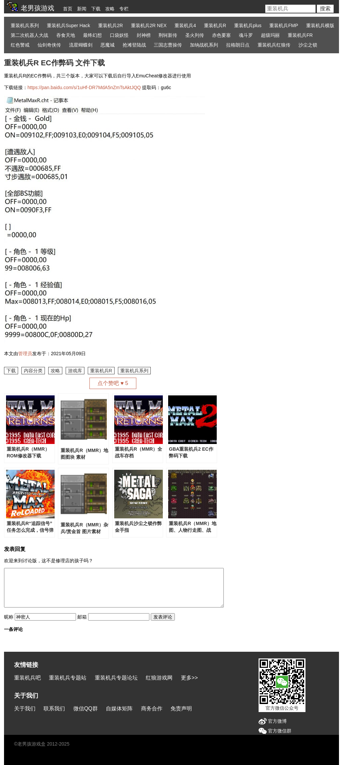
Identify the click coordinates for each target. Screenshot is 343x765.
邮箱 (82, 617)
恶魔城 (107, 45)
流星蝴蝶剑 (80, 45)
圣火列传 (194, 35)
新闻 (81, 8)
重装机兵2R (110, 25)
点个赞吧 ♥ (112, 383)
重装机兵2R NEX (149, 25)
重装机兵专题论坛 (116, 678)
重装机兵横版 (320, 25)
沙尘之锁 (307, 45)
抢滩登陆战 (134, 45)
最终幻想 (92, 35)
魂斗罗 (246, 35)
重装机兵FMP (283, 25)
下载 (95, 8)
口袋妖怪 (119, 35)
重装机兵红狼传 (274, 45)
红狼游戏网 (159, 678)
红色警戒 (20, 45)
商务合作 (151, 708)
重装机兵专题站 (67, 678)
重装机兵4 (185, 25)
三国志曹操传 (168, 45)
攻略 (110, 8)
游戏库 (75, 370)
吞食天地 (65, 35)
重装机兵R (215, 25)
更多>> (189, 678)
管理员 (25, 353)
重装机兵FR (300, 35)
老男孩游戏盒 (31, 744)
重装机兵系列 (25, 25)
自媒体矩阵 (119, 708)
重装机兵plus (248, 25)
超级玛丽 (270, 35)
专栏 (124, 8)
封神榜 (144, 35)
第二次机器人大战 (29, 35)
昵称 (8, 617)
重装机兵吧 (27, 678)
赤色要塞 (221, 35)
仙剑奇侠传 (49, 45)
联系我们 (54, 708)
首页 (67, 8)
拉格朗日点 (238, 45)
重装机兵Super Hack (68, 25)
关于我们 (25, 708)
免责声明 (181, 708)
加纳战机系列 (204, 45)
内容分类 (33, 370)
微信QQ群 (85, 708)
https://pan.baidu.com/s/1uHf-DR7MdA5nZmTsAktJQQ (84, 87)
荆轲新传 (167, 35)
